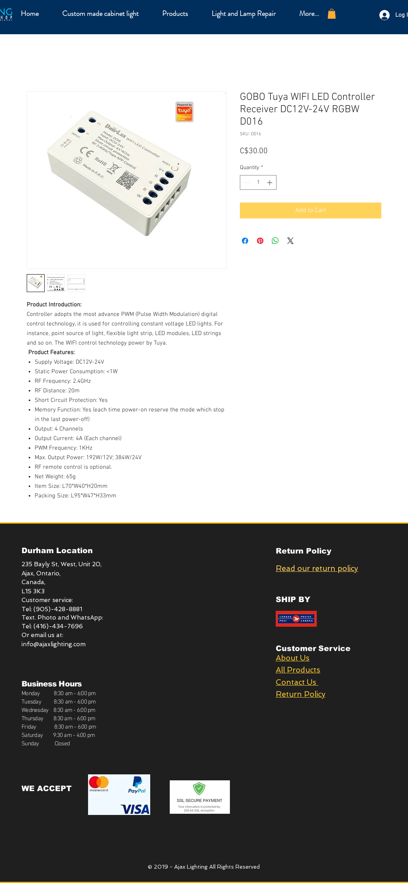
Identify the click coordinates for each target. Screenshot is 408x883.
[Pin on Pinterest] (260, 241)
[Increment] (270, 182)
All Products (298, 669)
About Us (293, 658)
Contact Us (297, 682)
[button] (175, 13)
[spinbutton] (258, 182)
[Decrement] (246, 182)
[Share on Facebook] (245, 241)
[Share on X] (290, 241)
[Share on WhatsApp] (275, 241)
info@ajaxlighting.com (54, 644)
